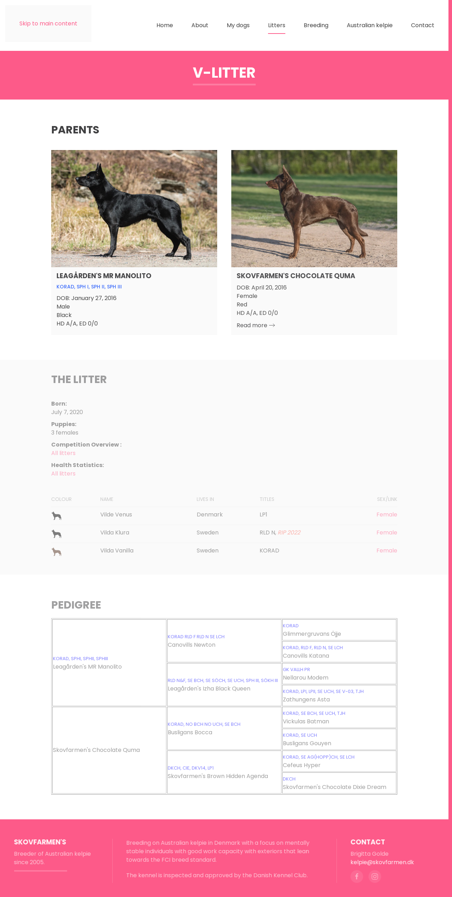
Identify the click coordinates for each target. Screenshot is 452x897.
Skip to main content (48, 23)
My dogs (238, 25)
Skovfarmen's (38, 842)
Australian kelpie (370, 25)
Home (164, 25)
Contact (422, 25)
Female (386, 514)
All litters (63, 474)
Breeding (316, 25)
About (199, 25)
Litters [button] (276, 25)
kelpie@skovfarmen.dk (380, 862)
